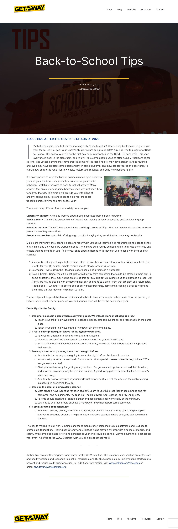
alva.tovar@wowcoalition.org (50, 466)
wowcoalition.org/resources (124, 463)
